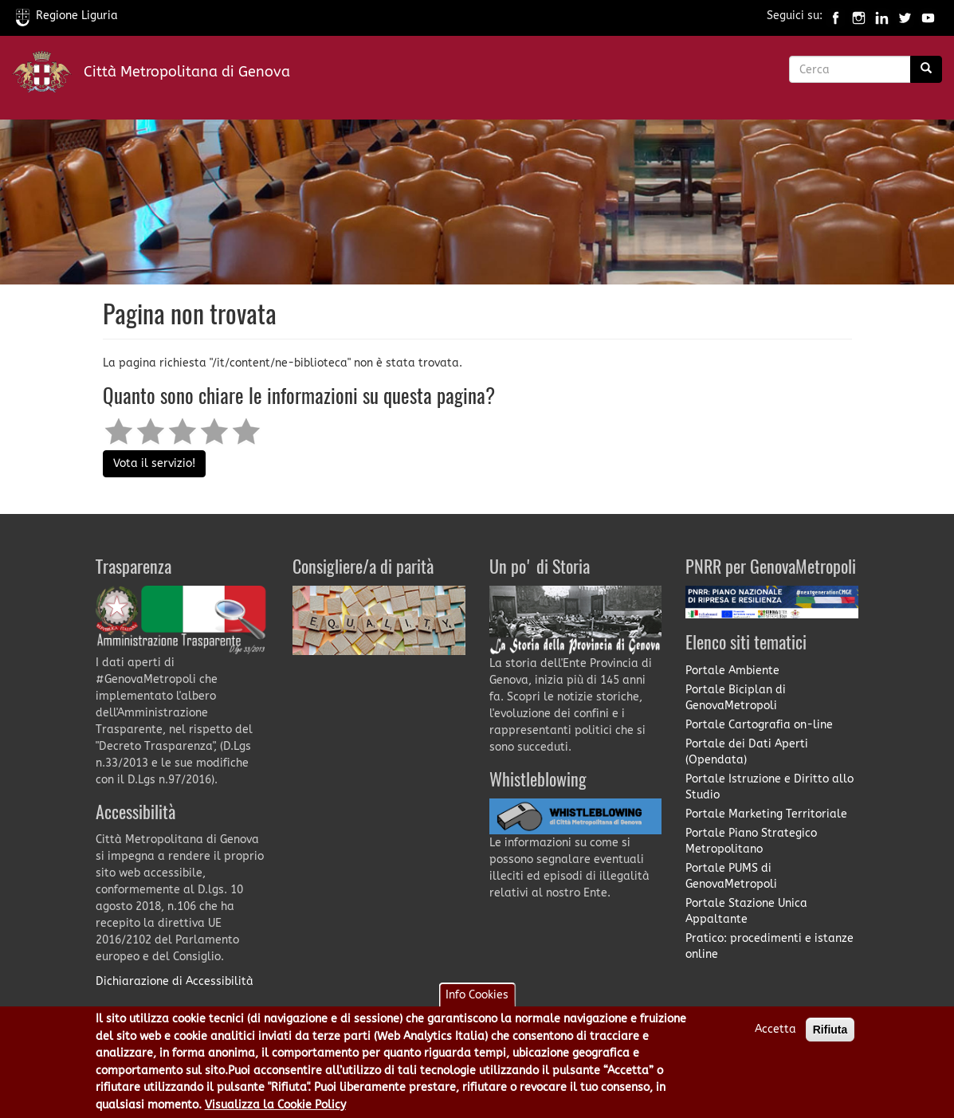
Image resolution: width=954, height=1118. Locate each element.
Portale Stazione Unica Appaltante (746, 911)
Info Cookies (477, 999)
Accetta (775, 1033)
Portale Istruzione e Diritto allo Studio (769, 787)
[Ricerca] (926, 69)
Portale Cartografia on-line (759, 725)
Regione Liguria (67, 15)
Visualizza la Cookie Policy (275, 1108)
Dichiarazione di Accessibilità (174, 981)
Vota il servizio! (154, 463)
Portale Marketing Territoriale (766, 814)
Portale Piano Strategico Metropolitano (751, 841)
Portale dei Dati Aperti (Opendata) (746, 752)
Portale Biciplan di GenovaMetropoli (735, 697)
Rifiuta (830, 1033)
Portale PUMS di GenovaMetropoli (731, 876)
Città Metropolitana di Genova (187, 71)
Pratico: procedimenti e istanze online (769, 946)
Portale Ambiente (732, 670)
